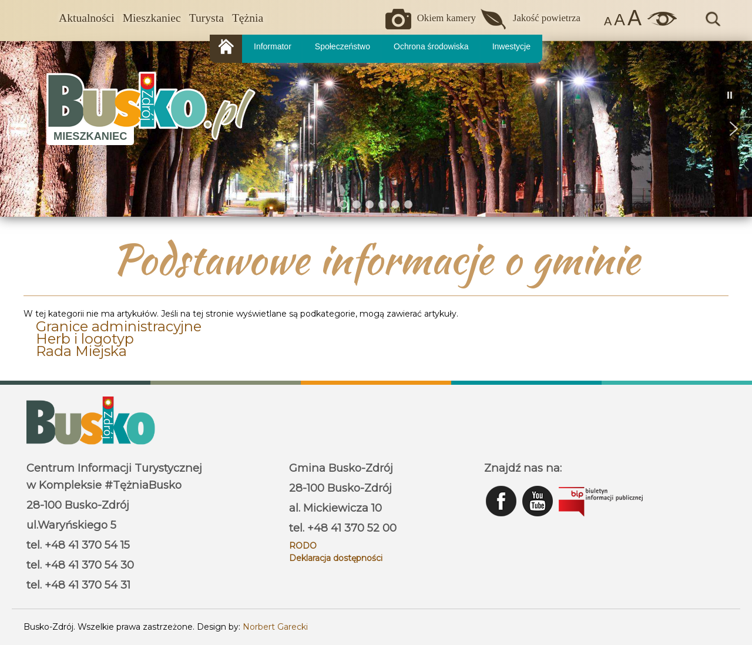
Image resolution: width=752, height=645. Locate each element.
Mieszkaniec (152, 18)
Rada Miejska (81, 351)
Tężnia (247, 18)
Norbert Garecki (275, 627)
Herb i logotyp (85, 338)
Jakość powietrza (546, 17)
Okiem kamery (446, 17)
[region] (376, 129)
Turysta (206, 18)
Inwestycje (511, 46)
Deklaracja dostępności (335, 558)
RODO (303, 545)
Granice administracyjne (119, 326)
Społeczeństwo (342, 46)
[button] (18, 128)
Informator (272, 46)
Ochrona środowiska (431, 46)
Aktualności (87, 18)
